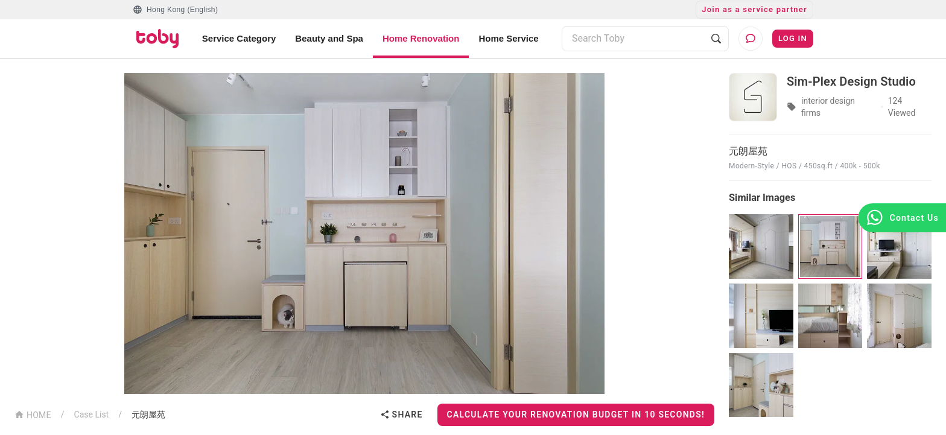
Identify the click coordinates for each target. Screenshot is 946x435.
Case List (91, 414)
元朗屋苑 (148, 414)
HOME (32, 414)
